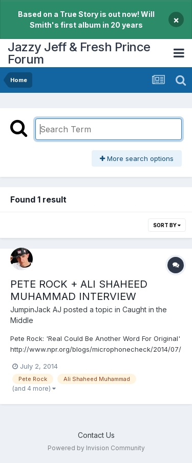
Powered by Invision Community (96, 448)
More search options (137, 158)
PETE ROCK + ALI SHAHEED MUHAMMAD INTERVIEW (78, 290)
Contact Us (96, 435)
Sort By (167, 225)
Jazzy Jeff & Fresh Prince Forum (79, 53)
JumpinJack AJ (35, 309)
